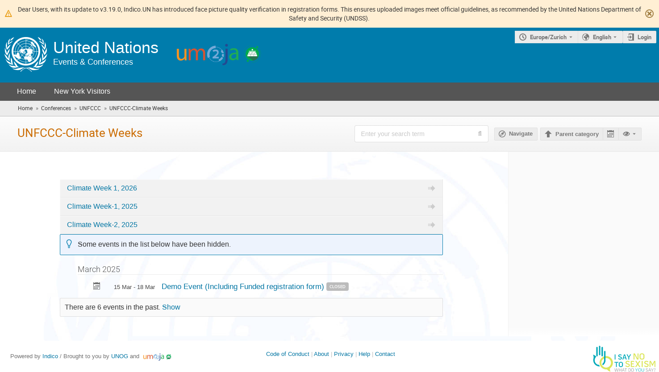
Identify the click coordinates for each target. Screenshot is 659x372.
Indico (50, 356)
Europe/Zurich (548, 37)
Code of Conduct (287, 354)
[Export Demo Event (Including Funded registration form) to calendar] (96, 287)
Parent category (577, 134)
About (321, 354)
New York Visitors (82, 91)
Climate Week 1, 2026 (102, 188)
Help (364, 354)
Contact (385, 354)
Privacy (344, 354)
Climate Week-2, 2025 (102, 224)
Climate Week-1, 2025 (102, 206)
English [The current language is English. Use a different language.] (602, 37)
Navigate (521, 134)
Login (644, 37)
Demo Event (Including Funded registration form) (244, 286)
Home (26, 91)
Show (171, 307)
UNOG (119, 356)
